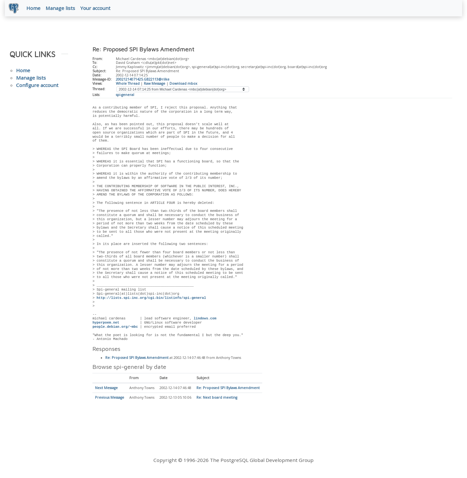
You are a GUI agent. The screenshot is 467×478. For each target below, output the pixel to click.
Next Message (106, 389)
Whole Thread (128, 85)
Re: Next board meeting (216, 399)
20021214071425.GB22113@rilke (142, 80)
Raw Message (154, 85)
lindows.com (205, 320)
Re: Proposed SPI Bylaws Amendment (137, 359)
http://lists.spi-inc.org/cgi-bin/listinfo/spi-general (151, 299)
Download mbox (183, 85)
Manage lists (61, 8)
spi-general (125, 96)
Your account (97, 8)
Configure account (37, 86)
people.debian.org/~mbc (115, 328)
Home (35, 8)
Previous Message (109, 399)
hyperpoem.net (105, 324)
